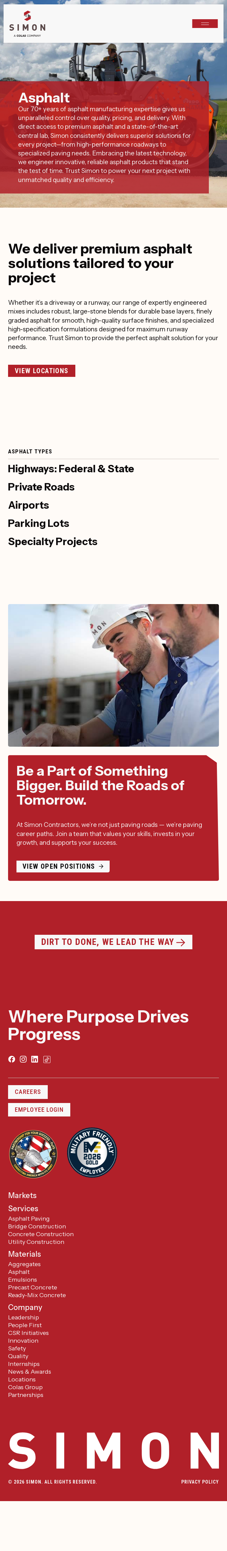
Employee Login (39, 1109)
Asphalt (19, 1272)
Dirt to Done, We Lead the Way (108, 942)
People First (25, 1325)
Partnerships (25, 1395)
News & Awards (29, 1371)
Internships (24, 1364)
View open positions (59, 866)
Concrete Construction (41, 1234)
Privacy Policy (200, 1482)
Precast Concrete (32, 1287)
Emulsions (22, 1279)
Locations (22, 1379)
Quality (18, 1356)
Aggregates (24, 1264)
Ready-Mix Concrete (37, 1295)
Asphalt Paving (29, 1218)
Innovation (23, 1340)
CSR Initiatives (28, 1333)
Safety (17, 1348)
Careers (28, 1092)
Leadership (23, 1317)
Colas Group (25, 1387)
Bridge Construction (37, 1226)
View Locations (42, 371)
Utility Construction (36, 1242)
